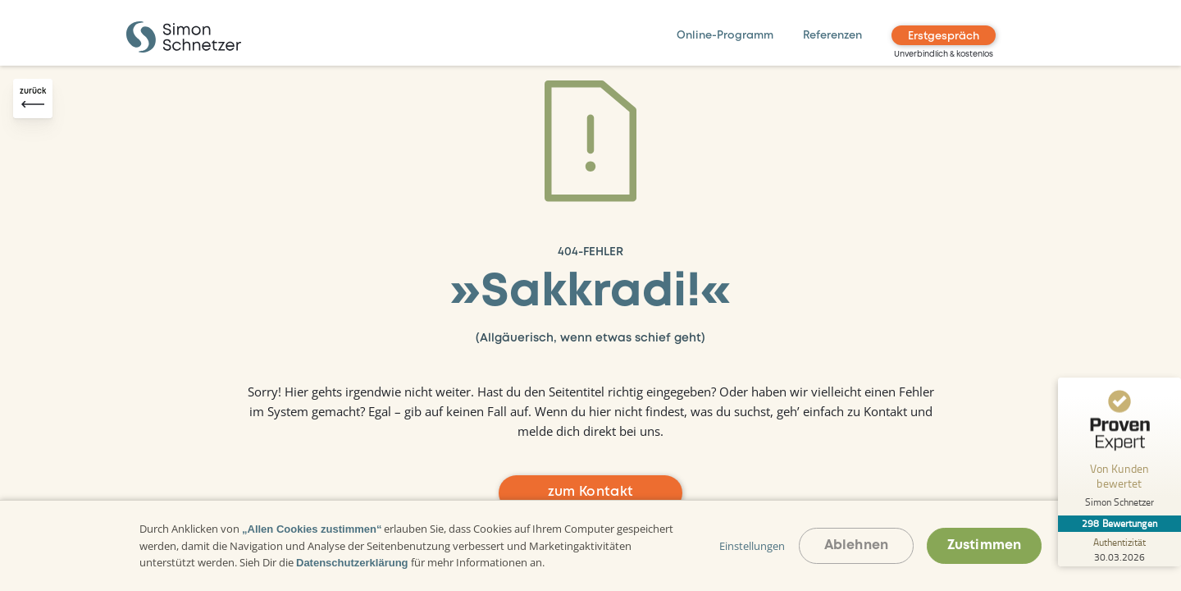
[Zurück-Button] (32, 98)
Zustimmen (984, 545)
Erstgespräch (943, 36)
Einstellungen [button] (752, 545)
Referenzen (832, 35)
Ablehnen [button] (856, 545)
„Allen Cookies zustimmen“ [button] (311, 529)
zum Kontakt (591, 492)
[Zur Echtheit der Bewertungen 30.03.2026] (1119, 549)
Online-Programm (725, 35)
